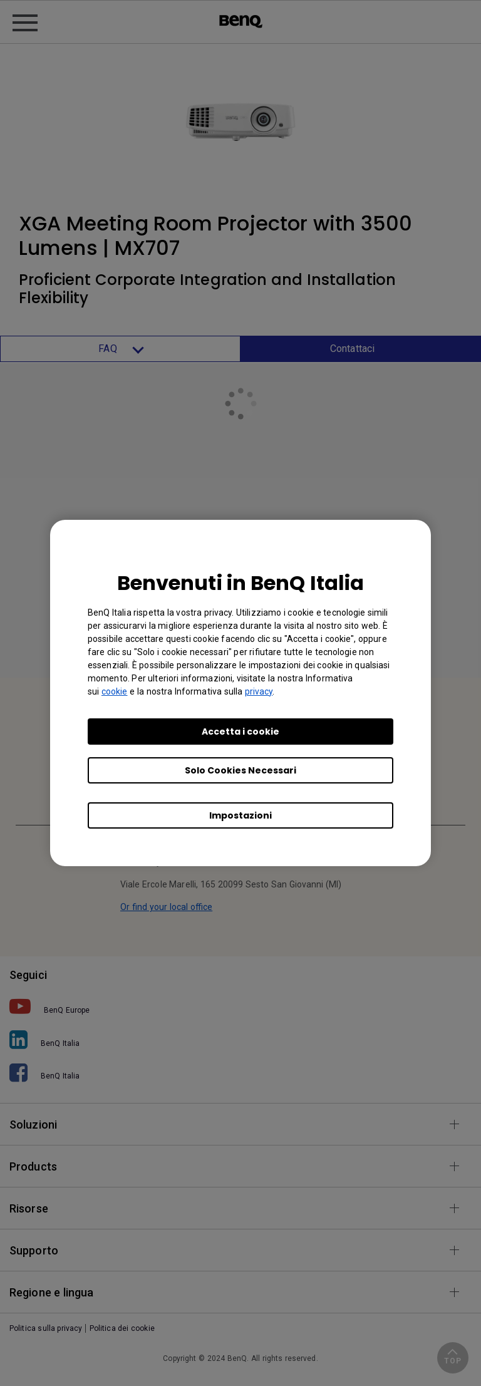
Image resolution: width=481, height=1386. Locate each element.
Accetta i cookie (240, 731)
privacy (259, 691)
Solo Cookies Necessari (240, 770)
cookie (114, 691)
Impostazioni (240, 815)
